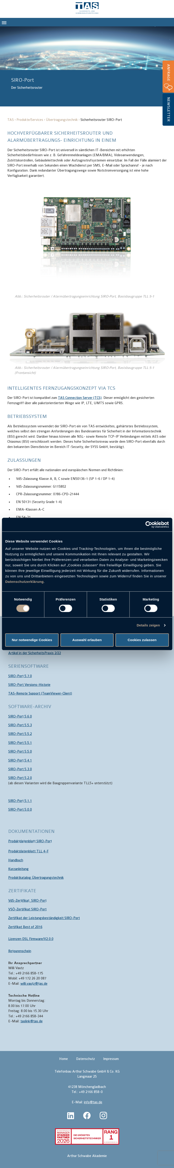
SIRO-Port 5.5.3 (20, 725)
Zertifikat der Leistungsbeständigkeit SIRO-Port (44, 918)
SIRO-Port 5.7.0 (20, 676)
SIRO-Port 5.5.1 (20, 743)
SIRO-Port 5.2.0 (20, 778)
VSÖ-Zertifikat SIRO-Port (27, 909)
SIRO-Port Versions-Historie (29, 685)
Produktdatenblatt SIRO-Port (30, 841)
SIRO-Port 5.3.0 (20, 769)
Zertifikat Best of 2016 (25, 927)
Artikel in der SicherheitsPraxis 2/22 (34, 653)
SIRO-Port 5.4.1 (20, 760)
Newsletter (168, 109)
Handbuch (15, 860)
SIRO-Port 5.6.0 (20, 716)
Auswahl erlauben (87, 640)
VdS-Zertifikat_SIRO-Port (27, 901)
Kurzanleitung (18, 869)
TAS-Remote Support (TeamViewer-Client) (40, 693)
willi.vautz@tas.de (33, 984)
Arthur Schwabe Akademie (87, 1156)
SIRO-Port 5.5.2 (20, 734)
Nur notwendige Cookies (32, 640)
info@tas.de (93, 1102)
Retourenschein (19, 951)
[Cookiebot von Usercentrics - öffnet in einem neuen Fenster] (149, 524)
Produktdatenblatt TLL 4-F (28, 851)
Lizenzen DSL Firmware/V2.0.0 (30, 939)
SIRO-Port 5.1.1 (20, 801)
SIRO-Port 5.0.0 (20, 810)
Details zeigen (148, 625)
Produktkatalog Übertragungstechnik (36, 878)
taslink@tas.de (31, 1021)
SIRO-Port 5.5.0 (20, 752)
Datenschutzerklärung (24, 582)
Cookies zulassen (142, 640)
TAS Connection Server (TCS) (80, 398)
